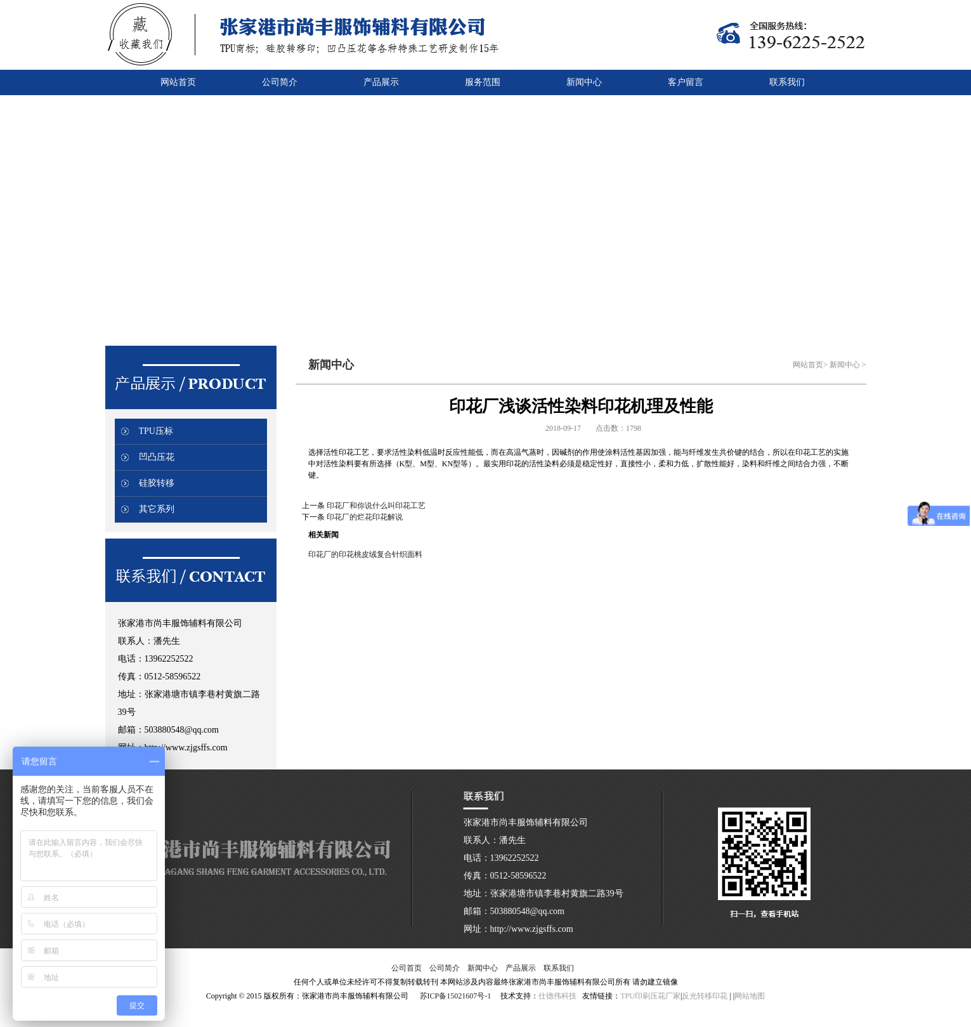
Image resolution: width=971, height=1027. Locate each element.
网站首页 (808, 364)
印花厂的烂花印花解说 (365, 517)
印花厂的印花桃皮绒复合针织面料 (365, 554)
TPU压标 (156, 431)
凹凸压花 (156, 457)
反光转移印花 (704, 995)
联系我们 (559, 968)
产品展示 (520, 968)
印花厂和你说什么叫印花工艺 (376, 505)
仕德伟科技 (557, 995)
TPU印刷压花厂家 (650, 995)
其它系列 (156, 509)
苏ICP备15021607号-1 (456, 995)
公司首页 (406, 968)
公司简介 (444, 968)
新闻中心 (845, 364)
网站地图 (749, 995)
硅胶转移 (156, 483)
